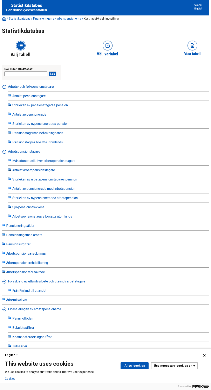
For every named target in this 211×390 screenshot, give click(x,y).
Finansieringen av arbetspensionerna (57, 18)
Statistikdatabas (19, 18)
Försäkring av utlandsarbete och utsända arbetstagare (46, 281)
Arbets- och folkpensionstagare (31, 87)
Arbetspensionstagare (24, 151)
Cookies (10, 378)
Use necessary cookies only (174, 366)
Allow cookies (134, 366)
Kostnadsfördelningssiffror (101, 18)
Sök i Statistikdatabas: (18, 69)
